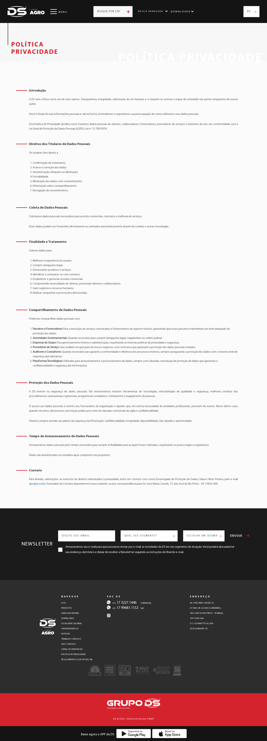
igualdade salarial (71, 623)
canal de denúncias (72, 649)
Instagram (203, 11)
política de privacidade (73, 654)
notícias (65, 634)
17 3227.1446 (121, 602)
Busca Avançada (150, 11)
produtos (66, 608)
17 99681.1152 (122, 608)
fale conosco (68, 644)
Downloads (181, 11)
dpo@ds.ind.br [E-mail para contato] (37, 484)
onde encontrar (70, 613)
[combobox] (251, 11)
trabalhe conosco (71, 639)
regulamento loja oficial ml (77, 659)
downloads (67, 618)
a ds (63, 603)
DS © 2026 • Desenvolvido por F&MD (133, 719)
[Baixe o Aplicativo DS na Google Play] (133, 733)
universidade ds (69, 629)
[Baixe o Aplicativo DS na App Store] (169, 733)
